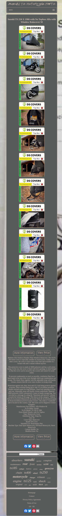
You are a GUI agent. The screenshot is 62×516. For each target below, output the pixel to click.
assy (52, 464)
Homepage (31, 493)
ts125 (27, 481)
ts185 (13, 468)
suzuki (29, 460)
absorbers (17, 460)
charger (32, 477)
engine (17, 481)
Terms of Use (31, 503)
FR (33, 506)
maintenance (15, 464)
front (32, 464)
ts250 (44, 472)
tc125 (35, 485)
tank (35, 482)
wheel (35, 473)
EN (30, 506)
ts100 (46, 464)
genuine (49, 468)
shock (42, 481)
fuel (30, 485)
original (19, 484)
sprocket (39, 461)
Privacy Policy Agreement (32, 499)
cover (49, 482)
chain (19, 472)
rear (25, 463)
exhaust (41, 477)
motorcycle (20, 476)
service (39, 464)
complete (47, 460)
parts (46, 485)
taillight (21, 469)
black (41, 485)
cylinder (49, 478)
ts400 (27, 472)
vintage (41, 469)
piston (35, 469)
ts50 (26, 485)
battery (28, 469)
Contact (31, 496)
